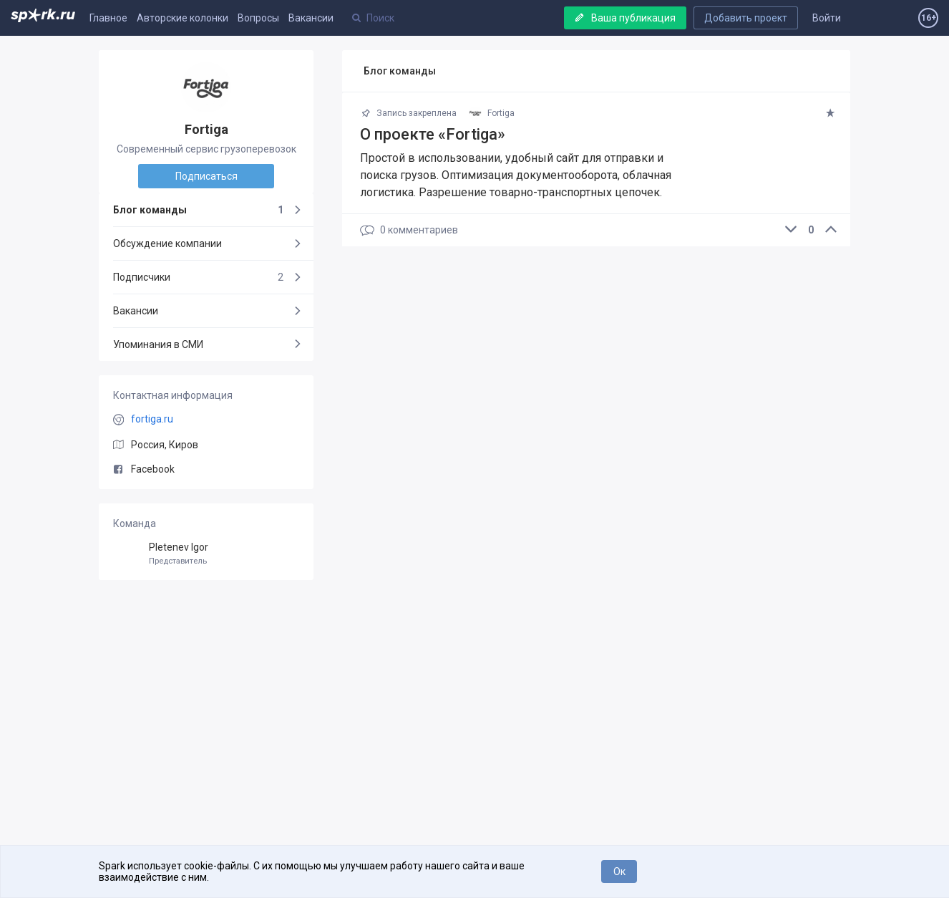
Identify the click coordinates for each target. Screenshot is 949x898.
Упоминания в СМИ (158, 344)
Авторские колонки (182, 18)
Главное (108, 18)
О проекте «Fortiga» (432, 134)
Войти (826, 18)
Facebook (144, 469)
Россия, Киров (164, 444)
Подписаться (206, 176)
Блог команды (198, 210)
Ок (619, 871)
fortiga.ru (152, 419)
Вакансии (311, 18)
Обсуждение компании (167, 243)
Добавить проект (745, 18)
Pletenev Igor (206, 553)
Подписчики (198, 277)
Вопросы (258, 18)
